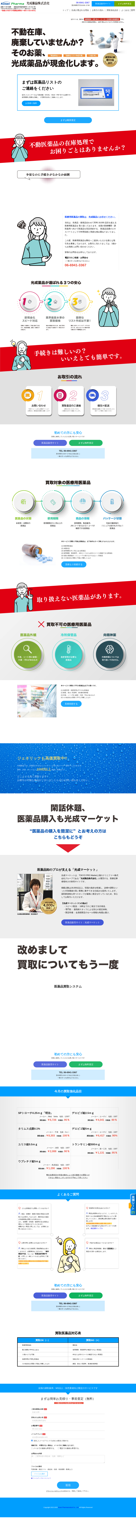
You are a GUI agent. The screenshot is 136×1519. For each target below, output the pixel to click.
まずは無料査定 (124, 4)
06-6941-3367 (83, 2)
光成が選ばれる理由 (80, 10)
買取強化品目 (112, 10)
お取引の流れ (98, 10)
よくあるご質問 (128, 10)
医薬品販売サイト (103, 4)
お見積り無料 (31, 103)
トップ (65, 10)
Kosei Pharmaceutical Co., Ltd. (68, 1509)
